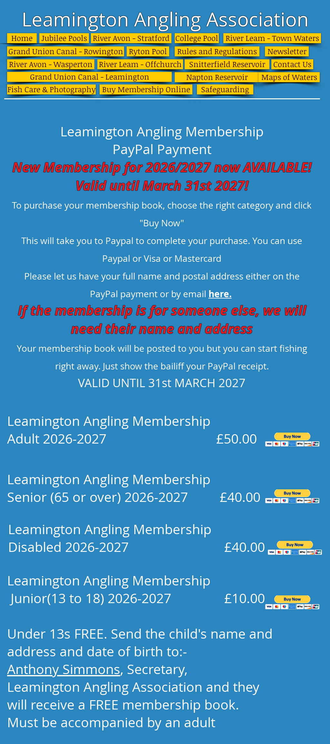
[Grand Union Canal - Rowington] (65, 51)
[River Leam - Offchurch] (140, 64)
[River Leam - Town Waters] (272, 38)
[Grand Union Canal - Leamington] (89, 77)
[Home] (22, 38)
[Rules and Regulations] (217, 51)
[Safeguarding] (225, 89)
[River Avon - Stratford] (131, 38)
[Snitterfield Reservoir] (227, 64)
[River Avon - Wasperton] (50, 64)
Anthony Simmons (63, 669)
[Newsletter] (287, 51)
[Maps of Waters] (289, 77)
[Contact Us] (292, 64)
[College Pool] (197, 38)
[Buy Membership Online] (146, 89)
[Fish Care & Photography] (51, 89)
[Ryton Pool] (148, 51)
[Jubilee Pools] (64, 38)
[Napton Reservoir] (217, 77)
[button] (292, 439)
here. (220, 294)
